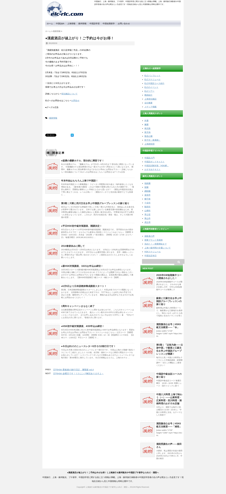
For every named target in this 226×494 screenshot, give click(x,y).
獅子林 (147, 199)
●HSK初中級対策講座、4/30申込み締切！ (82, 326)
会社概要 (148, 103)
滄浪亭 (147, 195)
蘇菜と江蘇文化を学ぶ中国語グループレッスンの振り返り (169, 301)
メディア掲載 (150, 107)
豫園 (146, 124)
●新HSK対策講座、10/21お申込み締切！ (82, 266)
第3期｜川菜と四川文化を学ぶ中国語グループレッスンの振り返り (95, 203)
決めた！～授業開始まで (155, 244)
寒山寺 (147, 218)
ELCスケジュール (152, 79)
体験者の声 (149, 236)
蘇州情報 (82, 23)
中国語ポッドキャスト (154, 162)
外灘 (146, 120)
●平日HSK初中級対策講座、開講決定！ (81, 226)
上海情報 (71, 23)
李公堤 (147, 214)
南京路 (147, 128)
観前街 (147, 207)
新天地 (147, 132)
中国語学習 (95, 23)
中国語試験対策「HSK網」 (156, 165)
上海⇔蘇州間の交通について (157, 248)
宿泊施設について (69, 94)
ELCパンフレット (152, 75)
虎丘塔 (147, 222)
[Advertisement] (162, 45)
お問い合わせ (124, 23)
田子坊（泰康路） (152, 140)
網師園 (147, 191)
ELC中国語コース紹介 (154, 83)
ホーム (50, 23)
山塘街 (147, 210)
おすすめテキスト (152, 169)
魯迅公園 (148, 136)
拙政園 (147, 183)
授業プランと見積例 (153, 240)
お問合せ (75, 100)
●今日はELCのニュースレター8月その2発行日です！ (88, 346)
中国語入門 (149, 158)
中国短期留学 (109, 23)
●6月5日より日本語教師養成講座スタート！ (84, 286)
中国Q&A (60, 23)
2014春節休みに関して (73, 246)
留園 (146, 187)
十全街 (147, 203)
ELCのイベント (151, 87)
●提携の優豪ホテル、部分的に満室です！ (82, 160)
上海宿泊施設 (150, 99)
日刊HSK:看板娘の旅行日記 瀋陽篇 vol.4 (73, 369)
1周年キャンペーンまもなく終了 (78, 306)
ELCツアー (149, 91)
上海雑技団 (149, 144)
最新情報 (53, 118)
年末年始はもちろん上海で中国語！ (79, 180)
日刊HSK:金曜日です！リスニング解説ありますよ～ (78, 373)
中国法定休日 (150, 255)
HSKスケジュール (152, 252)
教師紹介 (148, 95)
